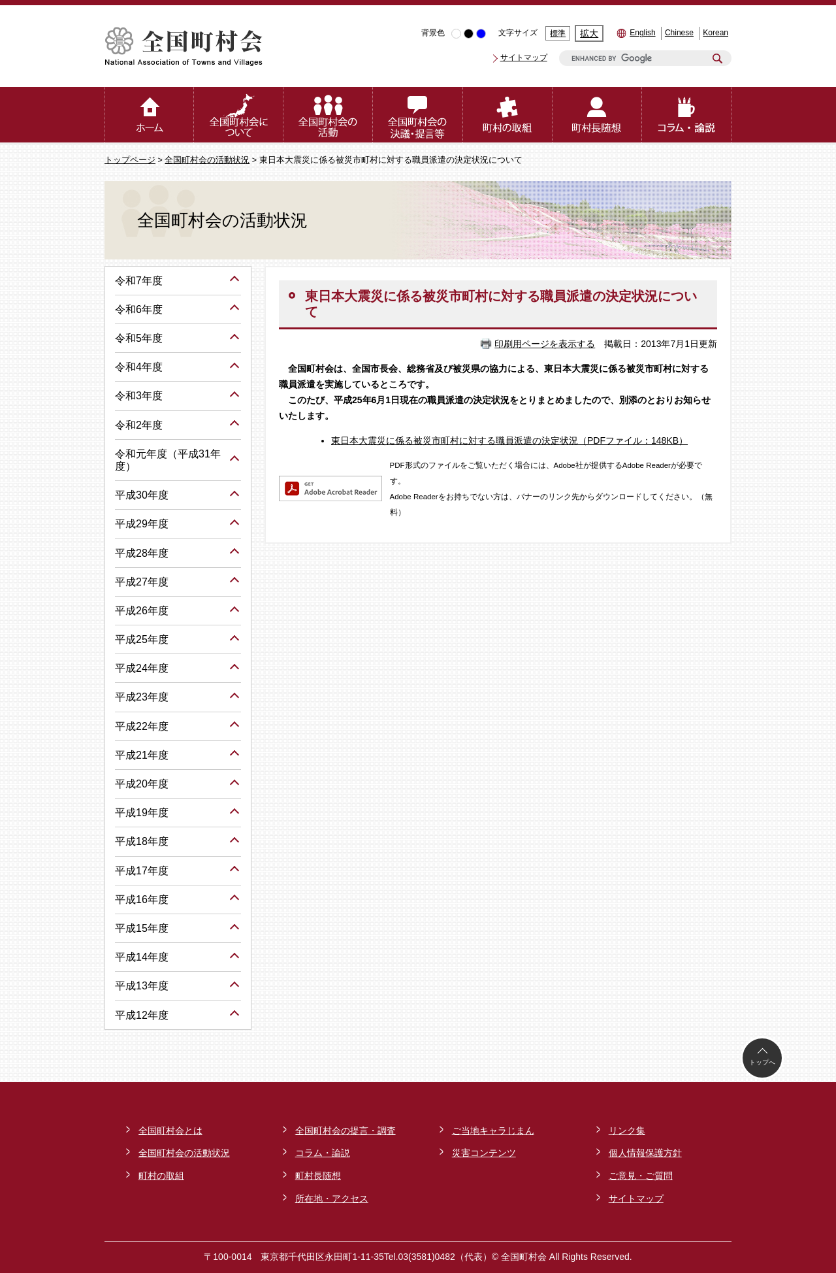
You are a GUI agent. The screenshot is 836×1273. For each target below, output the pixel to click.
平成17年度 (142, 870)
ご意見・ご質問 (641, 1175)
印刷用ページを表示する (544, 344)
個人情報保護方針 (645, 1153)
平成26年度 (142, 610)
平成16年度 (142, 899)
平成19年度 (142, 812)
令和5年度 (139, 338)
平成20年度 (142, 783)
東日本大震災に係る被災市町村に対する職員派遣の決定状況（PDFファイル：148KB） (509, 440)
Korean (715, 32)
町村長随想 (318, 1175)
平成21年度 (142, 755)
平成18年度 (142, 841)
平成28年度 (142, 553)
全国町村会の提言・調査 (345, 1130)
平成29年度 (142, 523)
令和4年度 (139, 366)
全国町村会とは (170, 1130)
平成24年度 (142, 668)
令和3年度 (139, 395)
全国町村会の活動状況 (207, 160)
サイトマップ (523, 57)
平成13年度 (142, 985)
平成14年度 (142, 957)
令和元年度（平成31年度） (168, 460)
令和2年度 (139, 425)
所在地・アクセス (331, 1198)
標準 (558, 33)
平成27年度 (142, 581)
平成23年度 (142, 697)
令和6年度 (139, 309)
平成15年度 (142, 928)
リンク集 (627, 1130)
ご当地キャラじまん (493, 1130)
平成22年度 (142, 726)
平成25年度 (142, 639)
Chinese (679, 32)
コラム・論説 (322, 1153)
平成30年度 (142, 495)
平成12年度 (142, 1015)
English (642, 32)
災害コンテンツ (484, 1153)
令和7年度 (139, 280)
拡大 (589, 33)
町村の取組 (161, 1175)
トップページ (129, 160)
